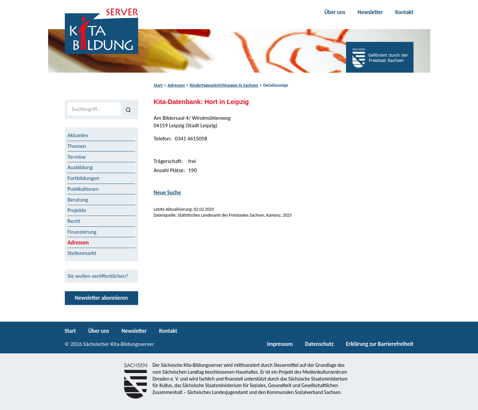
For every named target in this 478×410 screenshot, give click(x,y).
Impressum (280, 344)
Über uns (334, 12)
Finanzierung (82, 231)
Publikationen (83, 189)
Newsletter (370, 12)
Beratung (77, 199)
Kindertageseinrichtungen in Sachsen (224, 85)
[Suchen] (128, 109)
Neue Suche (167, 192)
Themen (76, 146)
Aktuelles (77, 135)
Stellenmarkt (81, 253)
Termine (76, 156)
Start (158, 85)
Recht (73, 221)
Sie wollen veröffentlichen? (97, 276)
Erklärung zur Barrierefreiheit (380, 344)
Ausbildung (80, 167)
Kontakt (404, 12)
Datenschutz (319, 344)
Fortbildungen (83, 178)
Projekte (76, 210)
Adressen (176, 85)
